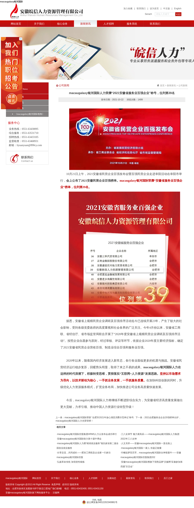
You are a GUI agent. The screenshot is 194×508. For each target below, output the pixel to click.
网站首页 (16, 23)
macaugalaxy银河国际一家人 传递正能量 (141, 448)
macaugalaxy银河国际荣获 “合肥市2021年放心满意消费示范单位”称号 (99, 417)
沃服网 (56, 492)
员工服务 (18, 108)
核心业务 (62, 23)
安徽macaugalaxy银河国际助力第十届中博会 (79, 438)
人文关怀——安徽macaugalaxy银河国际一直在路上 (146, 443)
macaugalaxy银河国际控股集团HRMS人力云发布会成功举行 (87, 434)
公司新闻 (18, 97)
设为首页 (154, 8)
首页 (162, 85)
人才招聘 (108, 23)
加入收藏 (128, 8)
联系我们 (141, 8)
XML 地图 (97, 500)
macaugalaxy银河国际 (11, 1)
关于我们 (39, 23)
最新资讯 (130, 478)
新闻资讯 (85, 23)
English (177, 8)
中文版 (166, 8)
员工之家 (168, 478)
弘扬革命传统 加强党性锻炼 (70, 462)
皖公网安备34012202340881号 (99, 502)
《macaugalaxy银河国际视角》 (28, 114)
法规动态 (18, 102)
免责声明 (55, 484)
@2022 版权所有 (70, 484)
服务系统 (132, 23)
